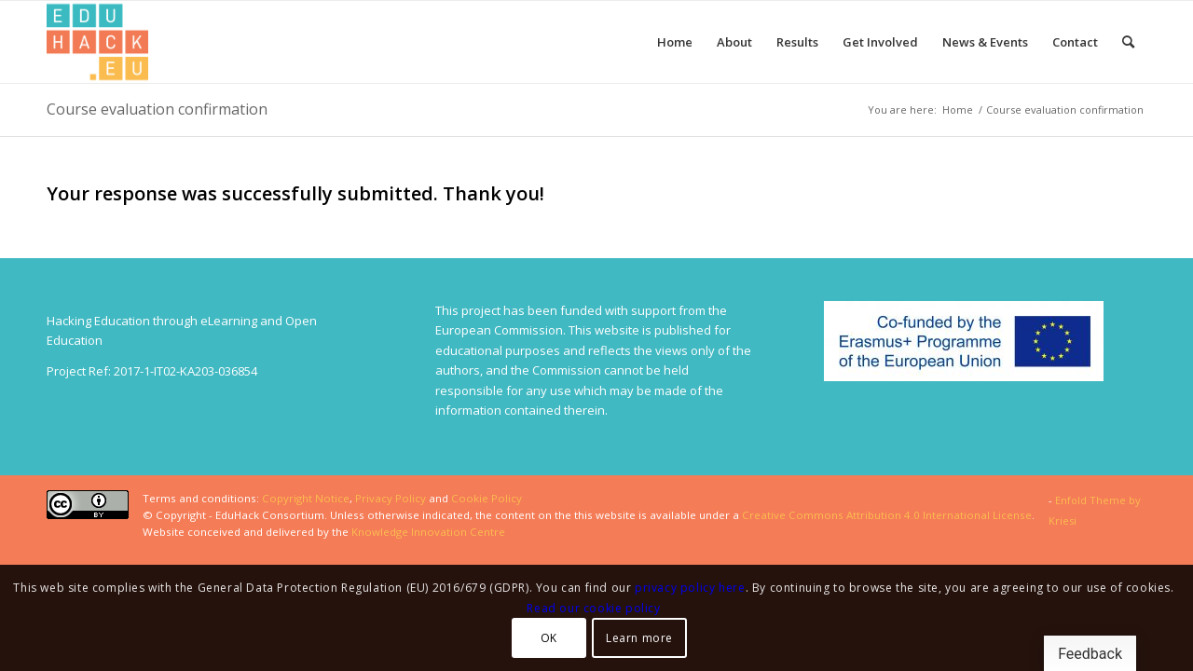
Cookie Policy (486, 498)
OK (549, 638)
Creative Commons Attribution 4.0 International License (887, 515)
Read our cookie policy (593, 608)
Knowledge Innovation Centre (428, 532)
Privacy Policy (390, 498)
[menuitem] (675, 42)
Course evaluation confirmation (157, 109)
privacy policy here (690, 588)
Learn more (639, 638)
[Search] (1128, 42)
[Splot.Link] (97, 42)
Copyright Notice (306, 498)
